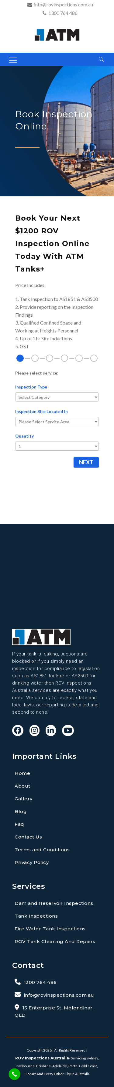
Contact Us (28, 837)
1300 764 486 (63, 13)
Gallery (24, 799)
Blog (21, 811)
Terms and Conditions (42, 849)
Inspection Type (31, 386)
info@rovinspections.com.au (63, 4)
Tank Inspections (36, 916)
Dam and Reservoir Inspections (54, 903)
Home (22, 773)
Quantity (24, 435)
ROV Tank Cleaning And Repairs (55, 941)
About (22, 786)
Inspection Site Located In (41, 411)
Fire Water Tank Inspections (50, 929)
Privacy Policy (32, 862)
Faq (19, 824)
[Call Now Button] (14, 1074)
